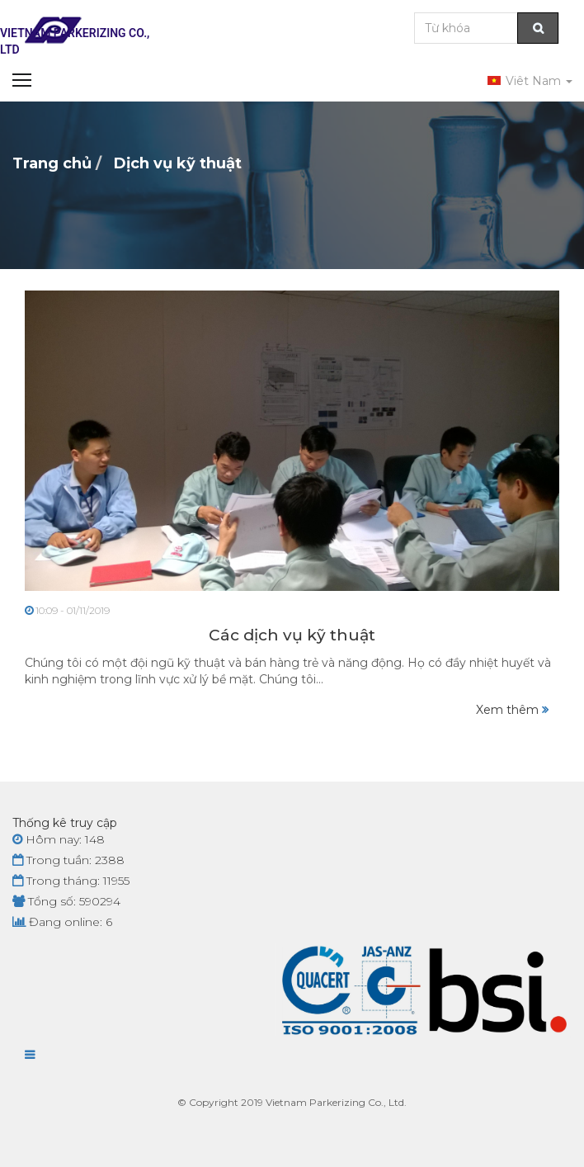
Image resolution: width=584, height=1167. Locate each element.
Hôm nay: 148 (58, 839)
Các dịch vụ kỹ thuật (292, 635)
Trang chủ (52, 163)
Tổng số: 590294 (66, 901)
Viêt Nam (529, 80)
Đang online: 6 (62, 921)
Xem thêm (512, 709)
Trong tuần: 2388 (68, 860)
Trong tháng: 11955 (71, 880)
